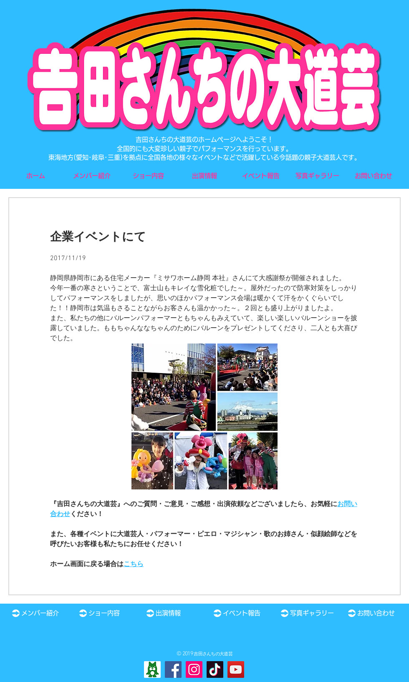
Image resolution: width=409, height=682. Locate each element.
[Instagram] (194, 669)
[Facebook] (173, 669)
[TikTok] (215, 669)
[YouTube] (235, 669)
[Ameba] (152, 669)
